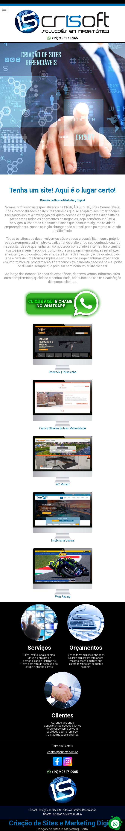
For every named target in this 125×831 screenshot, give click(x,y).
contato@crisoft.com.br (62, 752)
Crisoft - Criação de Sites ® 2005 (62, 814)
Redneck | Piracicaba (62, 347)
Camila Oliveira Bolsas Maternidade (62, 403)
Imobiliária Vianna (62, 516)
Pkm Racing (62, 572)
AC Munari (62, 460)
